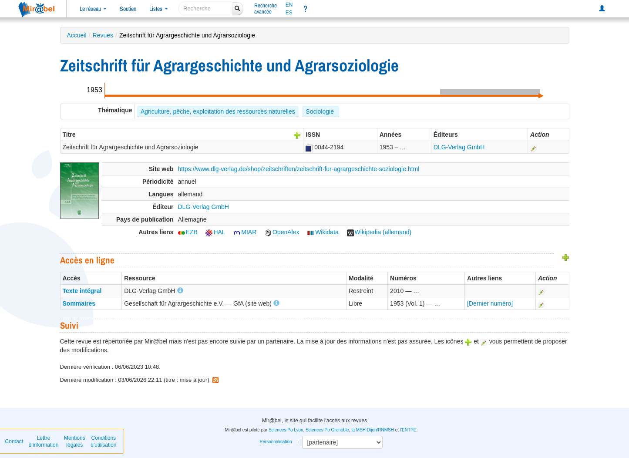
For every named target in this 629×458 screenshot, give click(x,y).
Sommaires (79, 303)
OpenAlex (282, 232)
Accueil (77, 35)
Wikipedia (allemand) (379, 232)
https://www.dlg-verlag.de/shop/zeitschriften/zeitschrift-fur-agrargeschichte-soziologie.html (299, 168)
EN (289, 5)
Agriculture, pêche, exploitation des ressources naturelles (218, 111)
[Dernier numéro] (490, 303)
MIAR (244, 232)
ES (289, 13)
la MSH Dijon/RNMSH (372, 430)
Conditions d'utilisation (103, 441)
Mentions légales (74, 441)
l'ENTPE (408, 430)
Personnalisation (276, 441)
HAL (215, 232)
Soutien (128, 9)
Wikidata (323, 232)
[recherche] (205, 8)
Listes (158, 9)
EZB (188, 232)
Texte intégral (82, 290)
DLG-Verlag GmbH (459, 147)
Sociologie (321, 111)
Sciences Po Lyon (286, 430)
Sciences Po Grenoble (327, 430)
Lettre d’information (44, 441)
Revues (103, 35)
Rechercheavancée (265, 8)
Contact (14, 441)
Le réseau (93, 9)
